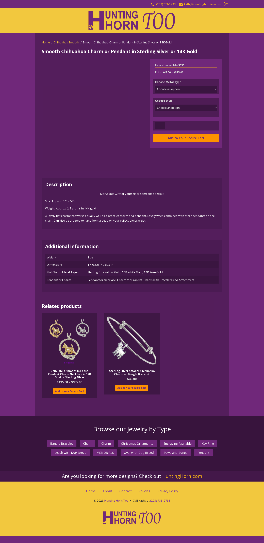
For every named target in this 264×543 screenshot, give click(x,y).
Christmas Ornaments (137, 450)
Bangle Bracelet (61, 450)
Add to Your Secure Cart (186, 138)
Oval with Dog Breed (139, 459)
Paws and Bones (175, 459)
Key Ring (208, 450)
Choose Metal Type (168, 82)
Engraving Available (177, 450)
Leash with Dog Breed (70, 459)
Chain (87, 450)
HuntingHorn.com (182, 482)
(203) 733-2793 (160, 507)
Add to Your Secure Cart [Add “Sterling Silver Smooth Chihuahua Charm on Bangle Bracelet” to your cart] (131, 394)
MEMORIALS (105, 459)
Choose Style (164, 101)
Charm (106, 450)
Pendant (203, 459)
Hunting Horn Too (116, 507)
